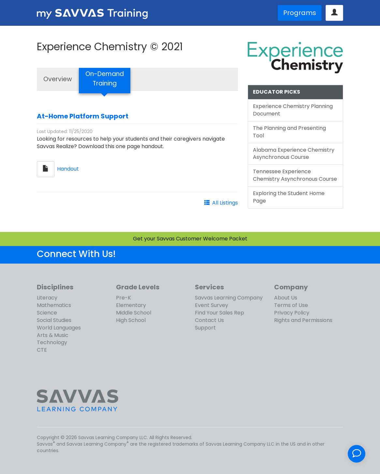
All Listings (225, 202)
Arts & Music (52, 335)
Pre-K (123, 297)
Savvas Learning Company (229, 297)
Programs (299, 12)
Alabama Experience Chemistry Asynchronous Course (293, 153)
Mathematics (54, 305)
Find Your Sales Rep (219, 312)
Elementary (131, 305)
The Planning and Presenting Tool (289, 131)
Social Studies (54, 320)
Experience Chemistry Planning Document (293, 109)
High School (131, 320)
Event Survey (211, 305)
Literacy (47, 297)
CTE (42, 350)
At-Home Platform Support (82, 116)
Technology (52, 342)
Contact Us (209, 320)
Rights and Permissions (303, 320)
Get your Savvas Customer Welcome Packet (190, 238)
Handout (68, 169)
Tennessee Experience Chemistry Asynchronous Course (295, 175)
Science (47, 312)
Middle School (133, 312)
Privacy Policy (291, 312)
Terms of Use (291, 305)
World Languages (59, 327)
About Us (285, 297)
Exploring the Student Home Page (289, 197)
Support (205, 327)
